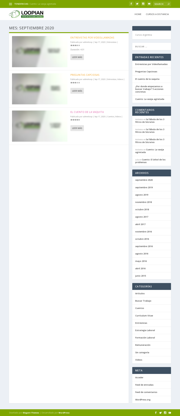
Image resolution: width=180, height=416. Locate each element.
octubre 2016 (142, 238)
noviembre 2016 (143, 231)
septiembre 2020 (144, 179)
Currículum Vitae (144, 315)
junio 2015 (140, 275)
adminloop (87, 42)
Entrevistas (111, 42)
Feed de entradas (144, 384)
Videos (120, 79)
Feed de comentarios (146, 392)
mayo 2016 (141, 260)
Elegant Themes (31, 412)
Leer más (77, 57)
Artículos (140, 293)
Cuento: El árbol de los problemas (150, 161)
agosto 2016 (141, 253)
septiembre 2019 (144, 187)
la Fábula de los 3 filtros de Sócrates (149, 120)
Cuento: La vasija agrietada (43, 3)
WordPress (64, 412)
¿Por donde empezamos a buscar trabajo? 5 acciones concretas (149, 89)
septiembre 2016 (144, 246)
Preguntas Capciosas (85, 74)
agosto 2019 (141, 194)
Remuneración (142, 344)
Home (138, 14)
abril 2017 (140, 224)
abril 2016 (140, 268)
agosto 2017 (141, 216)
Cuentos (110, 116)
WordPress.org (142, 399)
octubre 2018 (142, 209)
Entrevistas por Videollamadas (92, 37)
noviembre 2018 (143, 202)
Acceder (139, 377)
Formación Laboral (145, 337)
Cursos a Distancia (157, 14)
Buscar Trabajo (143, 300)
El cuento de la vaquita (87, 112)
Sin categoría (142, 352)
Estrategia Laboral (145, 330)
